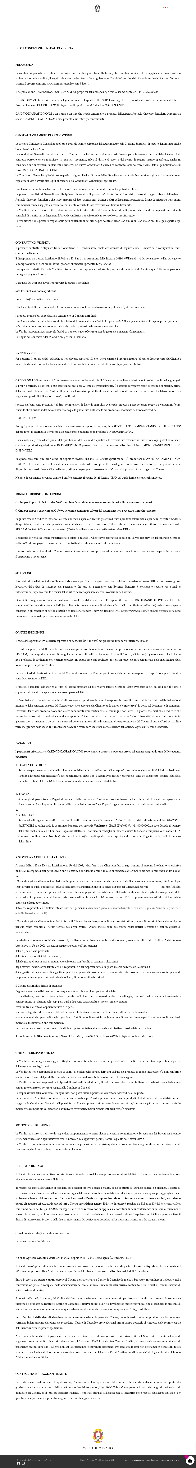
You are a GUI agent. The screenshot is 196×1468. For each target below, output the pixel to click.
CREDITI (155, 1460)
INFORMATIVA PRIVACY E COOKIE (138, 1460)
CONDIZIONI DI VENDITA (169, 1460)
